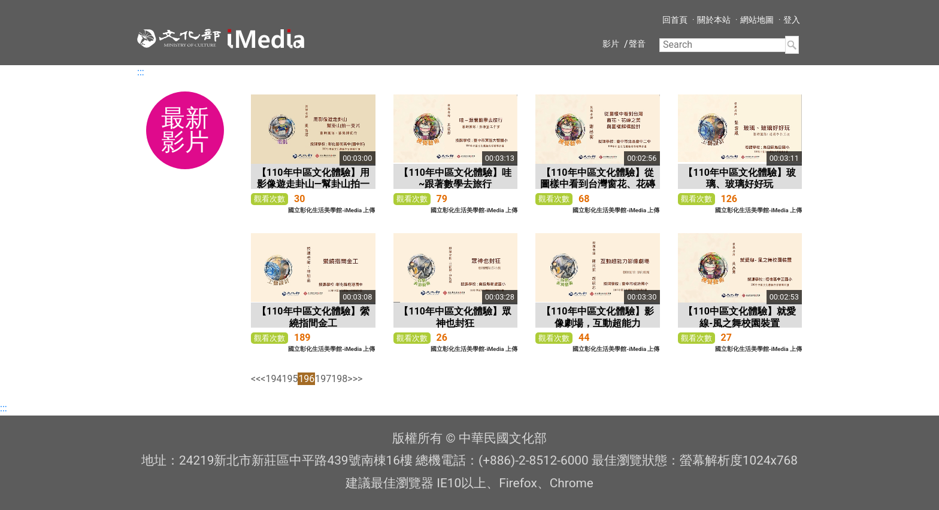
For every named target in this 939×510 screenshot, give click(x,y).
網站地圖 (757, 20)
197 (323, 378)
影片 (610, 43)
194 (273, 378)
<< (256, 378)
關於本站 (714, 20)
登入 (791, 20)
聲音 (637, 43)
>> (358, 378)
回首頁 (674, 20)
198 (339, 378)
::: (140, 72)
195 (289, 378)
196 (306, 378)
